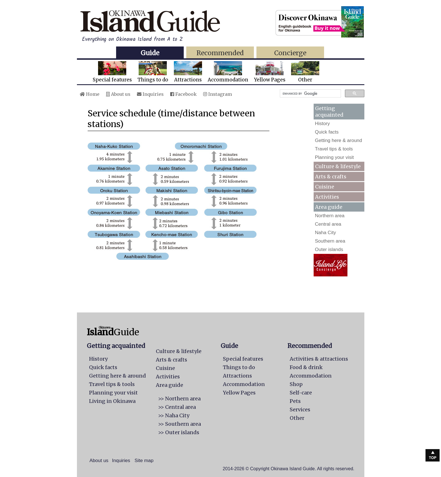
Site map (144, 460)
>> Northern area (179, 398)
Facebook (183, 94)
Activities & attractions (319, 359)
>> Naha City (173, 415)
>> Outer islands (178, 432)
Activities (327, 197)
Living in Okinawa (112, 401)
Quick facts (327, 132)
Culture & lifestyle (338, 166)
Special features (112, 72)
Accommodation (228, 72)
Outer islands (329, 249)
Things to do (153, 72)
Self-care (301, 392)
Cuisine (324, 186)
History (322, 123)
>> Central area (177, 407)
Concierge (290, 53)
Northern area (330, 215)
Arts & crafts (330, 176)
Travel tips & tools (334, 149)
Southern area (330, 241)
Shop (296, 384)
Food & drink (306, 367)
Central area (328, 224)
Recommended (220, 53)
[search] (310, 93)
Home (89, 94)
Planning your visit (334, 157)
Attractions (188, 72)
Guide (150, 53)
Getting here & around (338, 140)
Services (300, 409)
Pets (295, 401)
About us (118, 94)
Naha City (325, 232)
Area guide (169, 385)
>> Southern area (179, 424)
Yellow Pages (269, 72)
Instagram (217, 94)
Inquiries (150, 94)
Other (305, 72)
